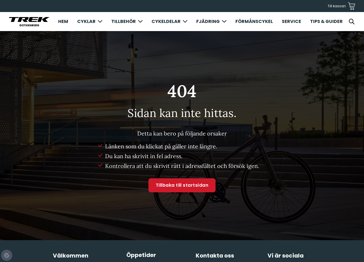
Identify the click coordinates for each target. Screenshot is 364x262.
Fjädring (208, 21)
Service (291, 21)
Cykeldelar (166, 21)
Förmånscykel (254, 21)
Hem (63, 21)
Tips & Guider (326, 21)
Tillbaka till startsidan (182, 185)
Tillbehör (123, 21)
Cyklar (86, 21)
